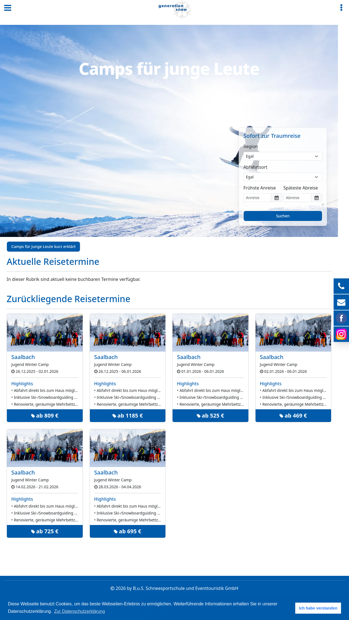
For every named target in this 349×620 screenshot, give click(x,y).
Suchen (283, 215)
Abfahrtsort (255, 167)
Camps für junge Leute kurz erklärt (43, 246)
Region (250, 146)
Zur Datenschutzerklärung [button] (79, 611)
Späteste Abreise (300, 188)
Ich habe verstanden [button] (318, 608)
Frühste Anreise (259, 188)
